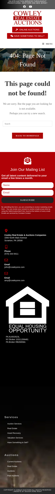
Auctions (11, 471)
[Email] (6, 260)
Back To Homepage (27, 136)
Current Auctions (14, 462)
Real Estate (12, 428)
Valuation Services (15, 438)
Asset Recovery (14, 433)
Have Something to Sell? (17, 442)
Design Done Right (33, 491)
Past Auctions (13, 476)
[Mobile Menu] (47, 43)
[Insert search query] (27, 124)
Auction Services (14, 424)
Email (7, 264)
